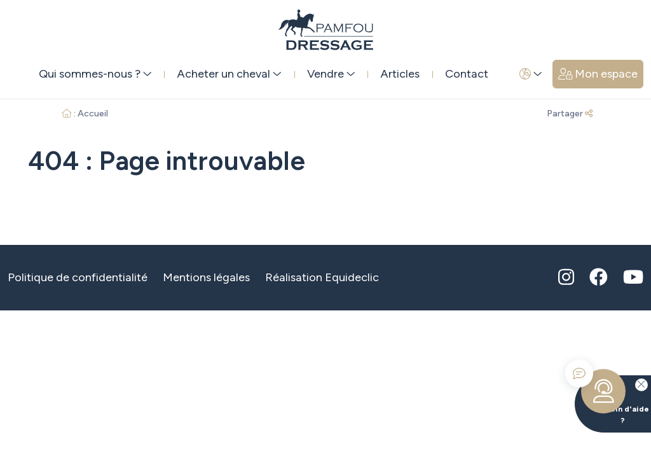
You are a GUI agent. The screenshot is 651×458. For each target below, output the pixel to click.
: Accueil (85, 113)
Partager (570, 113)
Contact (466, 74)
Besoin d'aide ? (612, 400)
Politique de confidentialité (77, 277)
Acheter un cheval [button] (229, 74)
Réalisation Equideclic (322, 277)
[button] (530, 74)
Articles (400, 74)
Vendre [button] (331, 74)
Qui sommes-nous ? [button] (95, 74)
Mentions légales (206, 277)
